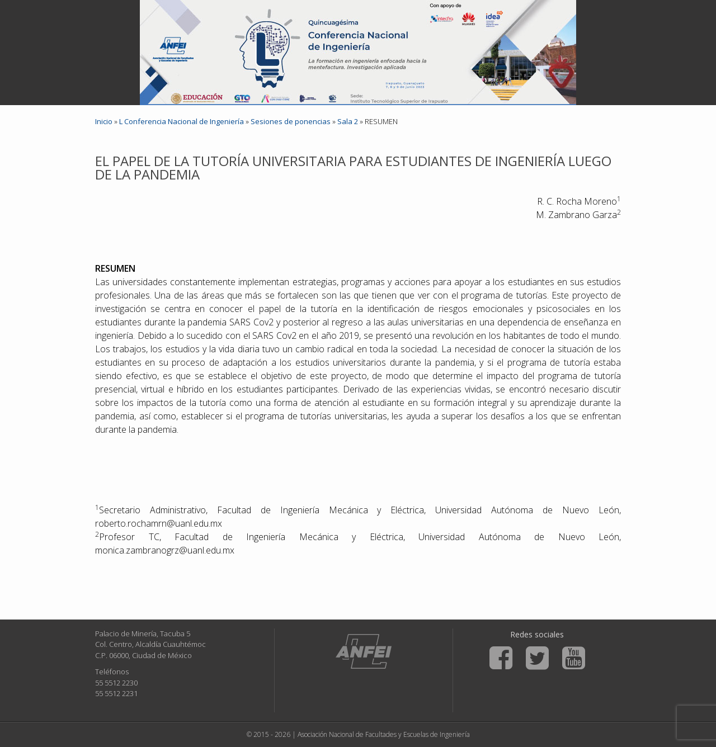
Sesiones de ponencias (291, 121)
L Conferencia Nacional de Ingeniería (181, 121)
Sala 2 (347, 121)
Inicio (103, 121)
